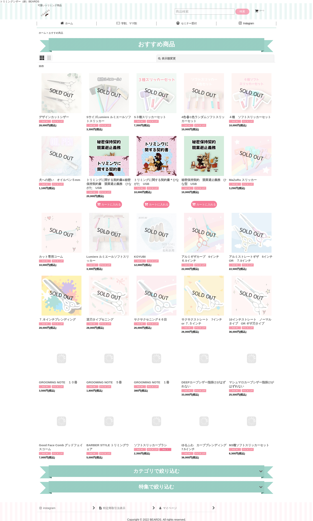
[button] (126, 23)
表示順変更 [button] (167, 58)
